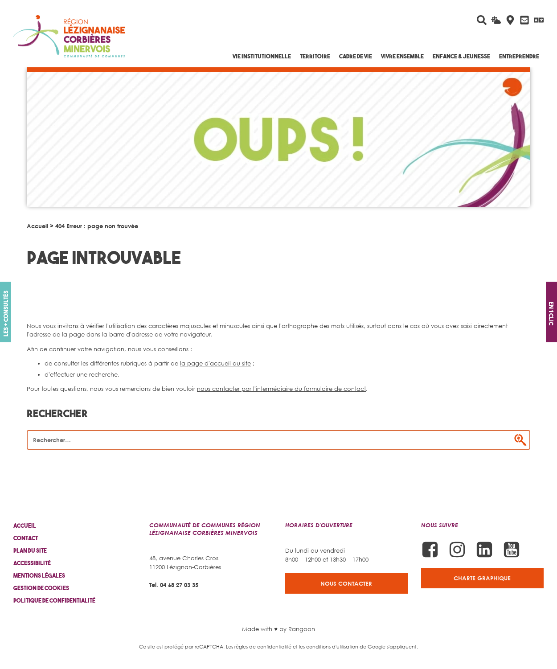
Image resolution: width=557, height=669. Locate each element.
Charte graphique (482, 578)
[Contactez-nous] (524, 20)
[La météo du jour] (496, 20)
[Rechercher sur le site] (482, 20)
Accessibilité (32, 563)
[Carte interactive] (510, 20)
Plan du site (30, 550)
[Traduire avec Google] (539, 20)
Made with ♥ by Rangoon (278, 628)
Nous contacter (346, 583)
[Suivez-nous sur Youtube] (511, 549)
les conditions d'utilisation (328, 646)
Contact (25, 538)
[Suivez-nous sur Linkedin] (484, 549)
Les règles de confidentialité (258, 646)
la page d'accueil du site (215, 363)
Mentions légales (39, 575)
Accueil (37, 226)
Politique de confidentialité (54, 600)
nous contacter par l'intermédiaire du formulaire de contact (281, 388)
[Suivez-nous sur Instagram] (457, 549)
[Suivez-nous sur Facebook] (430, 549)
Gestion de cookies (41, 588)
